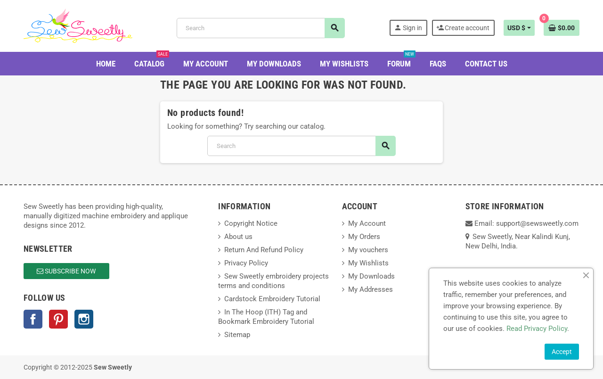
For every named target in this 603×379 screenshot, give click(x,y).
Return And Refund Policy (263, 250)
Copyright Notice (250, 223)
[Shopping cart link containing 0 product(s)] (561, 28)
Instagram (83, 319)
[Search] (260, 28)
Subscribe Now (66, 271)
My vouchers (368, 250)
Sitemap (237, 334)
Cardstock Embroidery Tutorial (272, 299)
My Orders (364, 236)
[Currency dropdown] (519, 28)
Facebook (33, 319)
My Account (367, 223)
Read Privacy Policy (536, 328)
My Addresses (370, 289)
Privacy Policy (246, 263)
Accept (562, 351)
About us (238, 236)
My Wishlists (368, 263)
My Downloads (371, 276)
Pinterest (58, 319)
